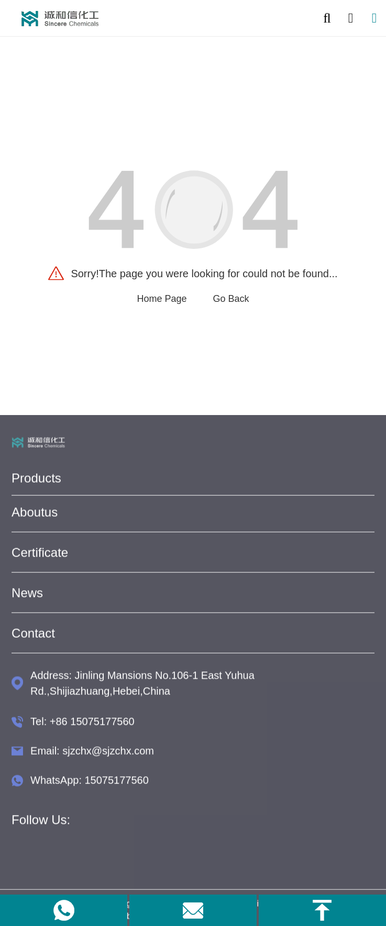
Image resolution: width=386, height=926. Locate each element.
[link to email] (193, 910)
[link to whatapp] (63, 910)
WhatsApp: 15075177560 (89, 783)
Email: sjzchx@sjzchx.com (92, 754)
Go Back (231, 298)
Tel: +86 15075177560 (82, 725)
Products (36, 481)
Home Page (161, 298)
